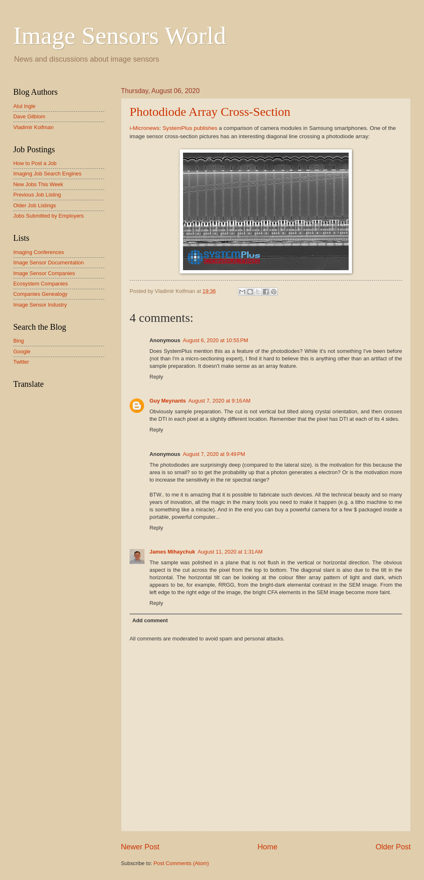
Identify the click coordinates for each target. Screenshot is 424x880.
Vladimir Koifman (33, 127)
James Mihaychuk (172, 552)
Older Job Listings (34, 205)
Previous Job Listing (37, 195)
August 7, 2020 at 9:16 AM (219, 401)
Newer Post (140, 847)
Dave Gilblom (29, 116)
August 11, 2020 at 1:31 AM (230, 552)
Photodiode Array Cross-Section (210, 111)
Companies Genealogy (40, 294)
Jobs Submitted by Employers (48, 216)
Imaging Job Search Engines (47, 173)
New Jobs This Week (38, 184)
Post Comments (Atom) (181, 863)
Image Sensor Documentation (48, 262)
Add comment (150, 620)
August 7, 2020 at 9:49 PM (214, 454)
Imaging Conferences (38, 252)
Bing (18, 341)
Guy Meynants (167, 401)
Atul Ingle (24, 106)
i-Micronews (144, 128)
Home (267, 847)
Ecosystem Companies (40, 284)
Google (22, 351)
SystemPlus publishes (190, 128)
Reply (156, 377)
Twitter (21, 362)
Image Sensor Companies (44, 273)
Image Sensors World (119, 35)
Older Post (393, 847)
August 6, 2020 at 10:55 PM (215, 340)
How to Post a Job (34, 163)
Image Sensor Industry (40, 305)
